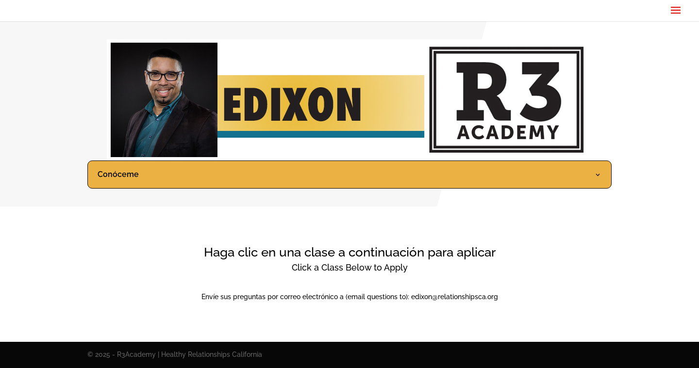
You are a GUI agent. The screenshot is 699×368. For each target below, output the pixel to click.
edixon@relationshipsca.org (454, 297)
